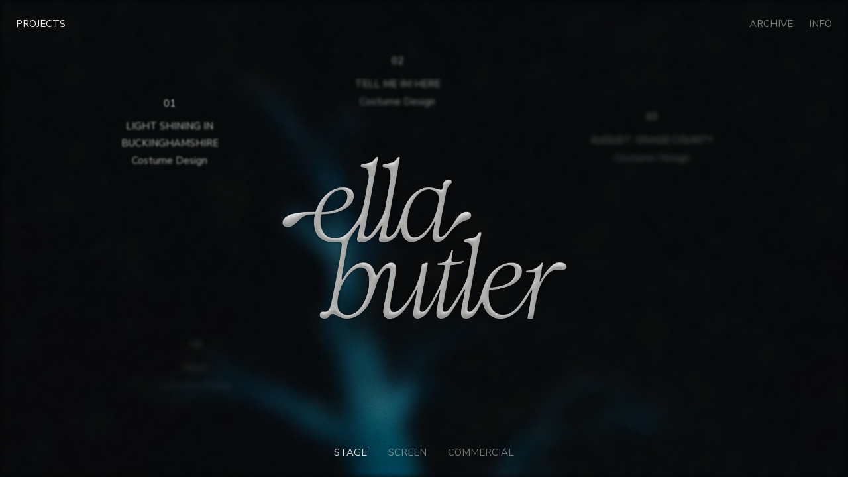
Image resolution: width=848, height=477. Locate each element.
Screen (407, 452)
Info (820, 23)
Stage (350, 452)
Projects (41, 23)
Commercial (481, 452)
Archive (771, 23)
